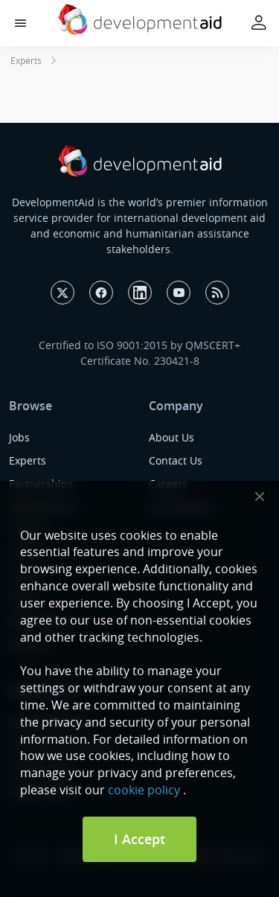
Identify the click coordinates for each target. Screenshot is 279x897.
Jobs (19, 437)
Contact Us (175, 460)
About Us (171, 437)
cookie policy (144, 790)
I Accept (139, 839)
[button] (20, 23)
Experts (26, 60)
